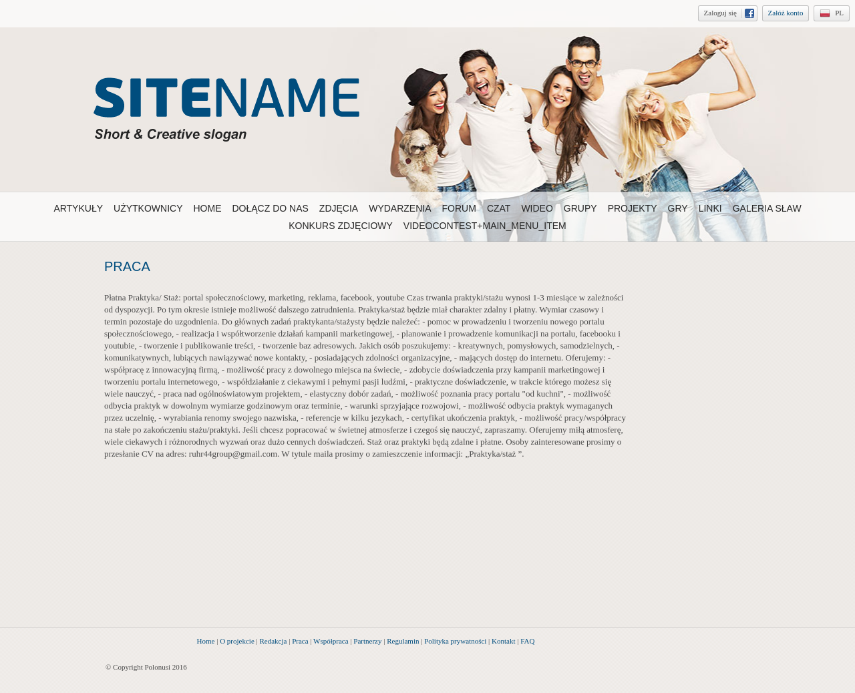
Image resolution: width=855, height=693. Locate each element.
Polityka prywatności (455, 641)
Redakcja (273, 641)
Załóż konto (786, 13)
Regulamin (403, 641)
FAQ (527, 641)
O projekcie (237, 641)
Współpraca (331, 641)
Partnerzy (367, 641)
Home (206, 641)
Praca (300, 641)
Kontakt (503, 641)
